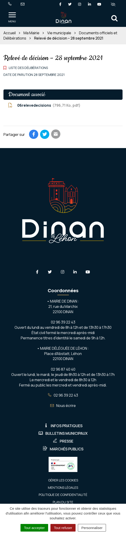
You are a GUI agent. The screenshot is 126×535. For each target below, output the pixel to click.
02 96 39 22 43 (63, 395)
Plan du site (63, 502)
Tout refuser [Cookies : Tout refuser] (63, 528)
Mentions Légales (63, 487)
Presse (63, 441)
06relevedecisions (44, 105)
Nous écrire (63, 405)
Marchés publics (63, 449)
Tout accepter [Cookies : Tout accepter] (34, 528)
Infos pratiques (63, 425)
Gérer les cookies (63, 480)
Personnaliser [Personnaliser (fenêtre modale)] (92, 528)
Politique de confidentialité (63, 494)
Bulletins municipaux (63, 433)
